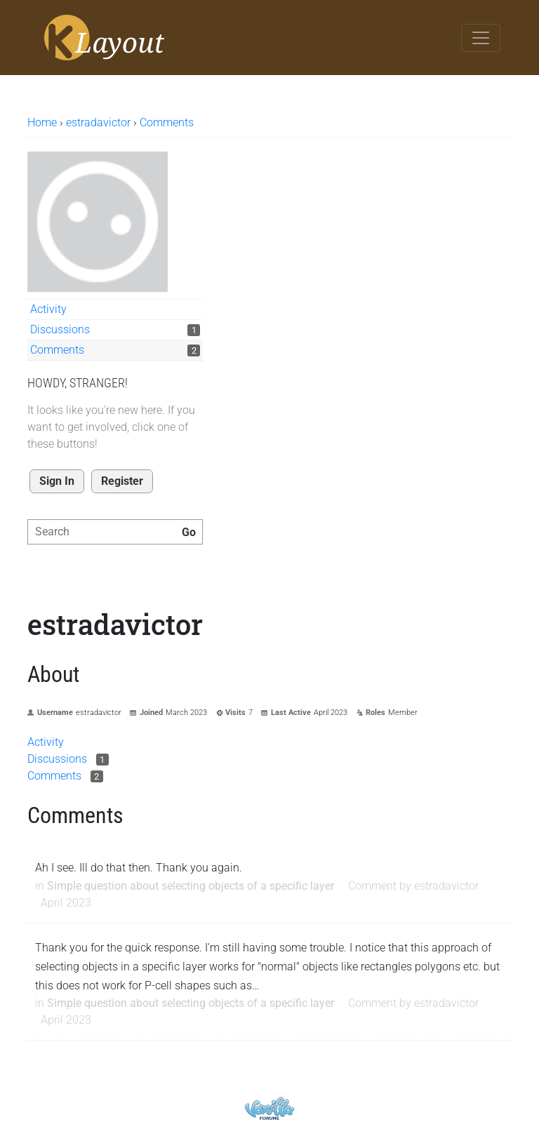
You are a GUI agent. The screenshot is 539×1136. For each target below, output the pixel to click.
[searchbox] (115, 531)
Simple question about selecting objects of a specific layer (190, 886)
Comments (57, 349)
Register (122, 481)
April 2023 (66, 902)
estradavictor (446, 886)
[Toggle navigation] (480, 38)
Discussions (60, 329)
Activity (48, 309)
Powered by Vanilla (269, 1108)
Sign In (56, 481)
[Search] (188, 532)
